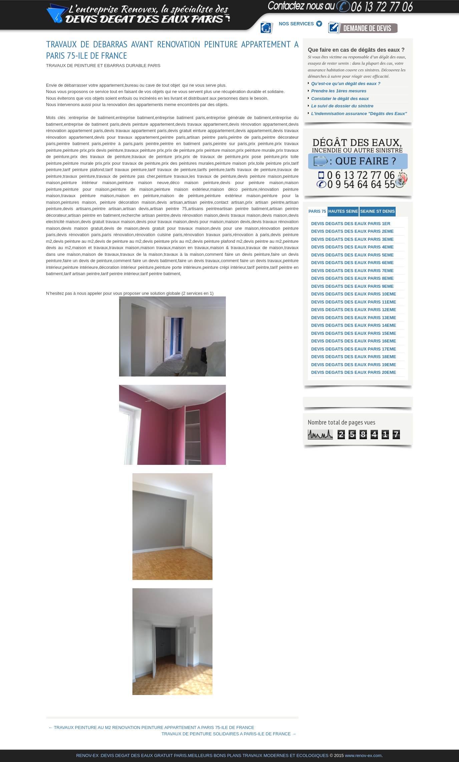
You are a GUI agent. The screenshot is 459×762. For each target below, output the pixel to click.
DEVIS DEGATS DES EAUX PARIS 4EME (352, 246)
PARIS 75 (317, 211)
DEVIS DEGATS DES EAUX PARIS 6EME (352, 262)
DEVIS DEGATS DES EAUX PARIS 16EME (353, 340)
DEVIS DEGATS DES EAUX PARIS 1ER (350, 223)
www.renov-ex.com (363, 755)
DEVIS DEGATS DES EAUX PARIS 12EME (353, 309)
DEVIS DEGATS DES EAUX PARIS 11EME (353, 301)
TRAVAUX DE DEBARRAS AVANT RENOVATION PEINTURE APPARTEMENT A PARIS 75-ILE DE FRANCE (172, 49)
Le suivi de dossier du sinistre (342, 105)
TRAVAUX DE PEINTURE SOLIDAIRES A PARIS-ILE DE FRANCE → (228, 733)
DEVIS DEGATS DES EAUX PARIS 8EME (352, 278)
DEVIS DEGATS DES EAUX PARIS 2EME (352, 231)
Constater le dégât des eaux (340, 98)
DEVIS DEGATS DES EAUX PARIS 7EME (352, 270)
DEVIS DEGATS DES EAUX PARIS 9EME (352, 286)
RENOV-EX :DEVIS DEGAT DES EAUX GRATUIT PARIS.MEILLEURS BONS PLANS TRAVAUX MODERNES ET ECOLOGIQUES (202, 755)
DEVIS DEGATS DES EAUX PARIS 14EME (353, 325)
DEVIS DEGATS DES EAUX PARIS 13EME (353, 317)
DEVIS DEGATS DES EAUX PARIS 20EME (353, 372)
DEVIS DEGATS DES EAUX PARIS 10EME (353, 293)
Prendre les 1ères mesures (339, 90)
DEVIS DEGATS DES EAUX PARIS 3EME (352, 239)
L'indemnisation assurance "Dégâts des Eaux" (359, 113)
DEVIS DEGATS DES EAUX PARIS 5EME (352, 254)
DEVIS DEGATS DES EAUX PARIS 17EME (353, 348)
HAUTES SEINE (343, 211)
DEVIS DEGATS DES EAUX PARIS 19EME (353, 364)
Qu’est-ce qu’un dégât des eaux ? (345, 83)
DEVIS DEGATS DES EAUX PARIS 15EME (353, 333)
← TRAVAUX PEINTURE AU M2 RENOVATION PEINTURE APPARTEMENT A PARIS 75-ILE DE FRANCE (151, 727)
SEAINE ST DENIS (377, 211)
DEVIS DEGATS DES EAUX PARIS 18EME (353, 356)
